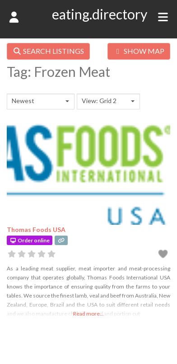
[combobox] (41, 101)
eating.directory (99, 14)
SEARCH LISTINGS (48, 51)
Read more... (88, 313)
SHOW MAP (138, 51)
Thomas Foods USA (36, 229)
